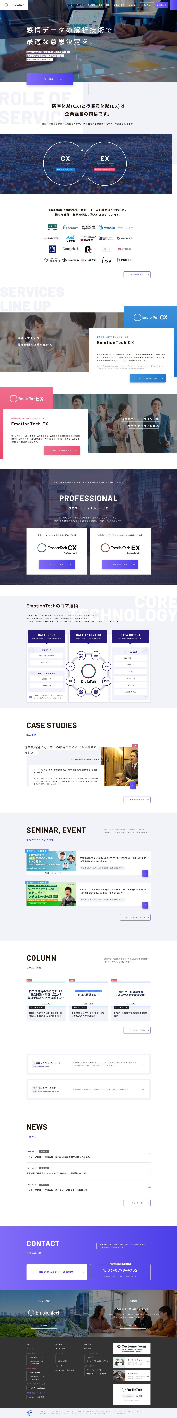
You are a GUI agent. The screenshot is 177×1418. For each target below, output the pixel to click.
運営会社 (48, 1325)
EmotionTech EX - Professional (36, 1377)
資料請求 (161, 5)
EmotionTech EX (36, 1373)
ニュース (132, 5)
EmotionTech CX (36, 1357)
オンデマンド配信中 (37, 850)
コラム (60, 1357)
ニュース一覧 (140, 1203)
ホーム (69, 5)
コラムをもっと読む (139, 1030)
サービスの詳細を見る (150, 378)
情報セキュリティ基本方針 (97, 1374)
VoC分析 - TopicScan (37, 1388)
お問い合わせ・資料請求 (61, 1272)
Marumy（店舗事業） (37, 1397)
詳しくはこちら (61, 564)
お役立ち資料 (63, 1361)
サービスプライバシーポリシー (98, 1361)
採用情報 (137, 1325)
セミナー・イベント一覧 (137, 917)
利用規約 (90, 1357)
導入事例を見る (140, 274)
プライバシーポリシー (95, 1370)
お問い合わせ (147, 5)
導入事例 (91, 5)
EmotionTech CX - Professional (36, 1362)
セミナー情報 (104, 5)
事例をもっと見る (139, 799)
